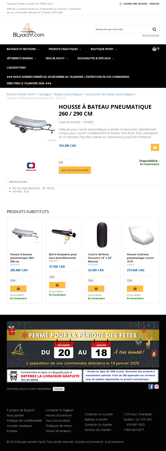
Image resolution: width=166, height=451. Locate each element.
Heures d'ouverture (59, 415)
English (154, 3)
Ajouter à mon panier (74, 170)
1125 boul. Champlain (138, 414)
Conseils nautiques (19, 426)
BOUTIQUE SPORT (104, 49)
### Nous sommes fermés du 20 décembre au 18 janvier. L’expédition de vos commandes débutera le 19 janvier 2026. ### (68, 80)
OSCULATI (14, 264)
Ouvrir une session (135, 3)
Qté (61, 162)
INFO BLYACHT (57, 58)
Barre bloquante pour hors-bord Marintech (63, 256)
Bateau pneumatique (68, 94)
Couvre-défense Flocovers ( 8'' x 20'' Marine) (100, 258)
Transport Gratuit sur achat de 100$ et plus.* (30, 3)
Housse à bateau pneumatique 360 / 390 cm (22, 258)
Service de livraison (58, 431)
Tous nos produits (58, 420)
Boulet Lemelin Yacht (21, 94)
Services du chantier (98, 430)
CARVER (130, 264)
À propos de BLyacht (21, 410)
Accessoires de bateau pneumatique (109, 94)
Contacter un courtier (99, 414)
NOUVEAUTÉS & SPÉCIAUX (96, 58)
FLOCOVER (93, 264)
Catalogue (44, 94)
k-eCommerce (114, 442)
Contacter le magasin (59, 410)
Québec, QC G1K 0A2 (138, 419)
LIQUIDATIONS (16, 67)
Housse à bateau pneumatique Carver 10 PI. (140, 258)
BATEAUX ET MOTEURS (23, 49)
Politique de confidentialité (24, 420)
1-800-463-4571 (134, 430)
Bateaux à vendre (96, 419)
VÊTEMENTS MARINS (21, 58)
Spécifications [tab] (18, 181)
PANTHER (53, 261)
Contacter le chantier (98, 424)
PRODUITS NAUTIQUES (65, 49)
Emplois (12, 431)
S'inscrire (58, 388)
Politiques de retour (59, 426)
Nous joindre (15, 415)
